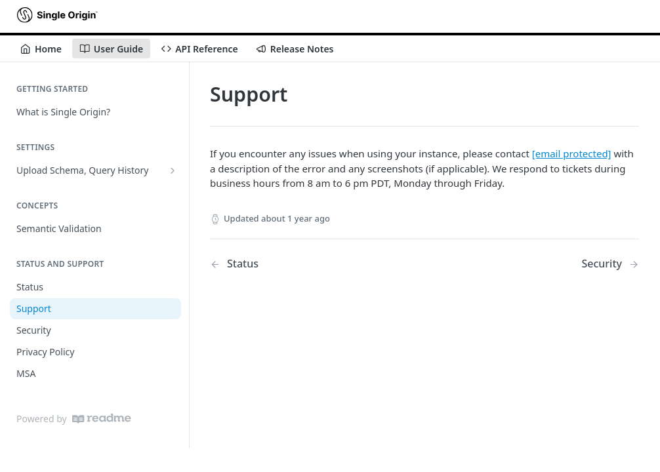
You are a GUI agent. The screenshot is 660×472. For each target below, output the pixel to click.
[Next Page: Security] (610, 264)
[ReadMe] (101, 418)
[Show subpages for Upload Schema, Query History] (172, 170)
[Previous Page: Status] (302, 264)
